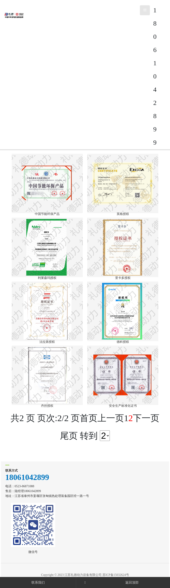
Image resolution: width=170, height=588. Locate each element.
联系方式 (11, 470)
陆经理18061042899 (28, 491)
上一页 (110, 418)
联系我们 (38, 582)
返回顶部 (132, 582)
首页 (88, 418)
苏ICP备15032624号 (115, 575)
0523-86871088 (24, 486)
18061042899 (27, 477)
